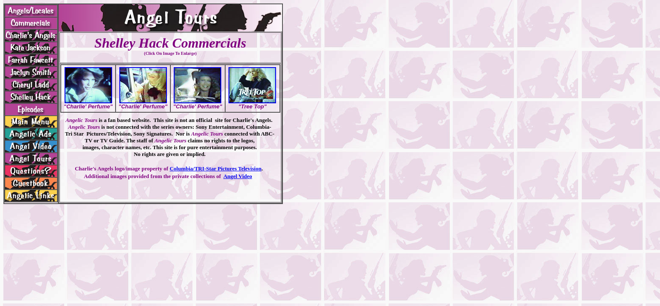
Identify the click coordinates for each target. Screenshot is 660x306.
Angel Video (237, 176)
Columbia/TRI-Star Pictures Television (215, 168)
